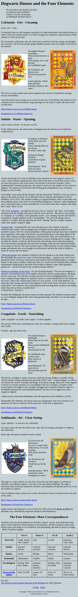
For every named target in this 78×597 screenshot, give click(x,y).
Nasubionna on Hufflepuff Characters (16, 412)
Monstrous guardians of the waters (15, 271)
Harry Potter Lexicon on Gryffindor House (19, 109)
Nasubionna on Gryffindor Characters (17, 113)
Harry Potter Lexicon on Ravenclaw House (19, 500)
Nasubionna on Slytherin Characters (16, 308)
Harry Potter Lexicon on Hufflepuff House (19, 408)
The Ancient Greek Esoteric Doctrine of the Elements (23, 583)
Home (42, 587)
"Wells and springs (9, 255)
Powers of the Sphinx (9, 573)
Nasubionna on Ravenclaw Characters (17, 504)
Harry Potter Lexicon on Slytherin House (18, 304)
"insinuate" (15, 211)
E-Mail (36, 587)
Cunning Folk (7, 227)
